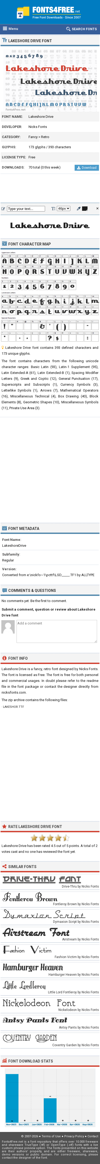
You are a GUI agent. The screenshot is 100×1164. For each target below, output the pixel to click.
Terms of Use (51, 1136)
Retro (45, 137)
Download (87, 168)
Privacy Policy (74, 1136)
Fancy (33, 137)
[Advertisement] (50, 189)
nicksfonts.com (14, 692)
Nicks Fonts (38, 127)
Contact (92, 1136)
